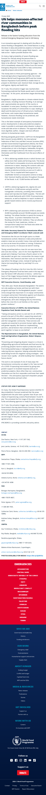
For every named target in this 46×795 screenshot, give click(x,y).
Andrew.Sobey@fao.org (28, 518)
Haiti (23, 582)
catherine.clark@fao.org (27, 511)
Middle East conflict (23, 588)
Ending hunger (23, 670)
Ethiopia (23, 579)
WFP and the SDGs (23, 680)
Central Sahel (23, 572)
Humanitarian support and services (23, 656)
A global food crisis (23, 677)
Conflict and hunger (23, 673)
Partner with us (23, 714)
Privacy (14, 786)
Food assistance (23, 653)
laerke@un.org (34, 446)
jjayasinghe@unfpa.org (9, 543)
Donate (23, 2)
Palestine (23, 601)
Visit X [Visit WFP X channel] (11, 760)
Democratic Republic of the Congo (23, 576)
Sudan (23, 611)
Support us (23, 711)
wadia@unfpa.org (23, 533)
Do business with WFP (23, 728)
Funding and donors (23, 639)
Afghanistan (23, 569)
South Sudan (23, 608)
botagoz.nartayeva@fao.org (11, 493)
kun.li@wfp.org (19, 468)
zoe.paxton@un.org (8, 442)
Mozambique (23, 592)
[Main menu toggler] (43, 6)
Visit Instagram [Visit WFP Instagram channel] (20, 760)
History (23, 636)
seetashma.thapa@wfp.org (31, 459)
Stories (23, 697)
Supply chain (23, 660)
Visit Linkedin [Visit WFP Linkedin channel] (25, 760)
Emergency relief (23, 650)
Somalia (23, 604)
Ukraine (23, 617)
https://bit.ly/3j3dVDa (35, 556)
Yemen (23, 620)
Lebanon (23, 585)
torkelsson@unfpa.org (27, 529)
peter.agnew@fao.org (23, 502)
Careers (23, 725)
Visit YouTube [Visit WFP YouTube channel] (30, 760)
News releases (17, 10)
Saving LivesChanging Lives (10, 6)
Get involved (23, 707)
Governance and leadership (23, 633)
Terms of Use (24, 786)
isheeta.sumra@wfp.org (26, 478)
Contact (7, 786)
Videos (23, 701)
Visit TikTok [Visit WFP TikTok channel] (34, 760)
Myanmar (23, 595)
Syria (23, 614)
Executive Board (36, 786)
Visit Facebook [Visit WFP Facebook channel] (16, 760)
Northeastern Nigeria (23, 598)
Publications (23, 694)
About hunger (23, 666)
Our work (23, 645)
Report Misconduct (28, 789)
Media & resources (23, 686)
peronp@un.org (37, 451)
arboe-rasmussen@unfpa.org (12, 552)
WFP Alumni (15, 789)
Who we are (23, 628)
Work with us (23, 720)
